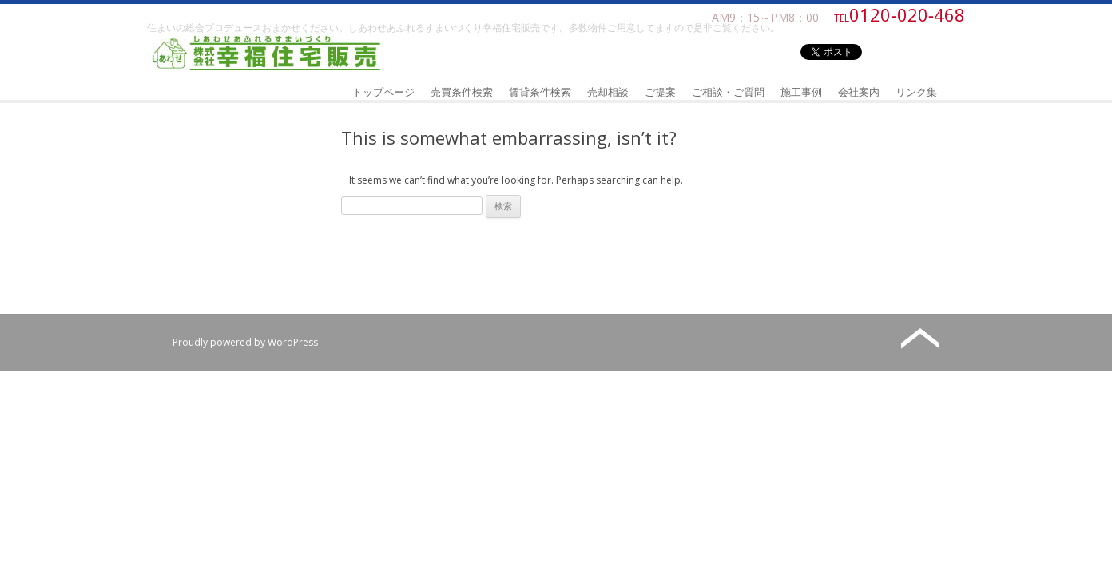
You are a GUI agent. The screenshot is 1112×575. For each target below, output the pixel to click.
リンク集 (916, 92)
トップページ (383, 92)
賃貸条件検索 (540, 92)
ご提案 (660, 92)
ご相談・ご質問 (728, 92)
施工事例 (801, 92)
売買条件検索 (462, 92)
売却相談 (608, 92)
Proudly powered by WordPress (245, 342)
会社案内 (859, 92)
